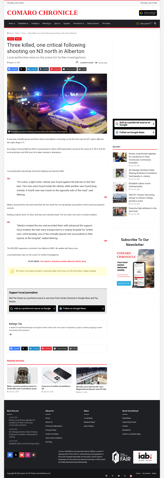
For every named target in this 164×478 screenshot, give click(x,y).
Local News (88, 418)
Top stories (146, 473)
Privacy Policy (50, 430)
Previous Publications (53, 426)
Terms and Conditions (53, 438)
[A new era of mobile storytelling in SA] (57, 375)
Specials (66, 23)
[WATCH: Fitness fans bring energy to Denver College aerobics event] (120, 198)
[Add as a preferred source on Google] (148, 12)
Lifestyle (34, 23)
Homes (125, 426)
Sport (56, 23)
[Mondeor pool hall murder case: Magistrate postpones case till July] (91, 375)
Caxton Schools (93, 23)
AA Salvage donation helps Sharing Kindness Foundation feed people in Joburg (143, 173)
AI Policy (48, 442)
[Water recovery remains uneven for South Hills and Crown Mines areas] (22, 375)
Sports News (89, 426)
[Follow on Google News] (81, 308)
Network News (89, 422)
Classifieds (22, 23)
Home (10, 33)
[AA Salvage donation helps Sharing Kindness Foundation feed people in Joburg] (120, 173)
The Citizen (106, 23)
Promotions (77, 23)
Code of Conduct (52, 434)
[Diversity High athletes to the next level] (120, 212)
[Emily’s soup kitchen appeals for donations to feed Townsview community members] (120, 157)
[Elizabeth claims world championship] (120, 187)
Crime (24, 33)
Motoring (46, 23)
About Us (49, 422)
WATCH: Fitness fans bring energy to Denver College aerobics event (141, 198)
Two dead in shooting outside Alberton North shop (63, 261)
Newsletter (126, 430)
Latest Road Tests (129, 422)
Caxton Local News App (131, 434)
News (11, 23)
